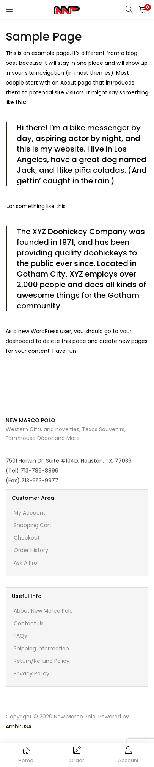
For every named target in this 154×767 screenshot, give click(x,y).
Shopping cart (33, 525)
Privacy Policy (31, 673)
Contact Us (29, 623)
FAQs (20, 636)
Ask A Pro (25, 563)
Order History (31, 550)
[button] (142, 9)
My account (30, 513)
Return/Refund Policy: (42, 661)
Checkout (27, 538)
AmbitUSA (18, 726)
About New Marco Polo (43, 611)
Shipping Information (41, 648)
